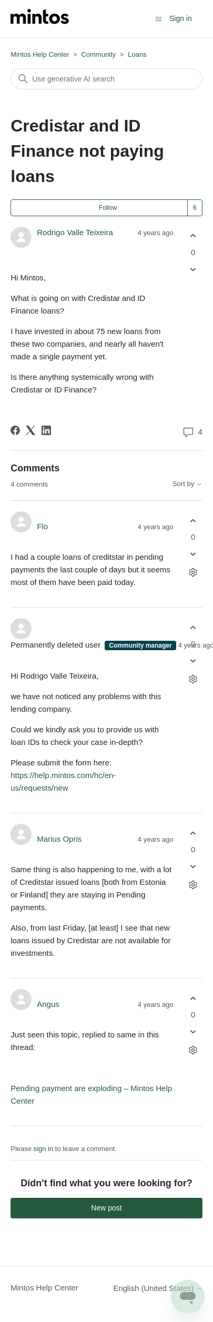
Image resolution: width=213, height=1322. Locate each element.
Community (98, 54)
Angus (48, 1004)
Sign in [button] (180, 18)
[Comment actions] (193, 572)
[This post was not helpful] (193, 269)
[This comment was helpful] (193, 520)
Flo (42, 526)
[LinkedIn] (46, 430)
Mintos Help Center (40, 54)
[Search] (106, 78)
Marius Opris (59, 838)
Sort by (187, 484)
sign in (44, 1149)
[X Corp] (30, 430)
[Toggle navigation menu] (158, 18)
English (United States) (157, 1288)
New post (106, 1208)
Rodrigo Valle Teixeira (75, 232)
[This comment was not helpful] (193, 554)
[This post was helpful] (193, 236)
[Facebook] (15, 430)
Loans (137, 54)
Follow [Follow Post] (108, 207)
